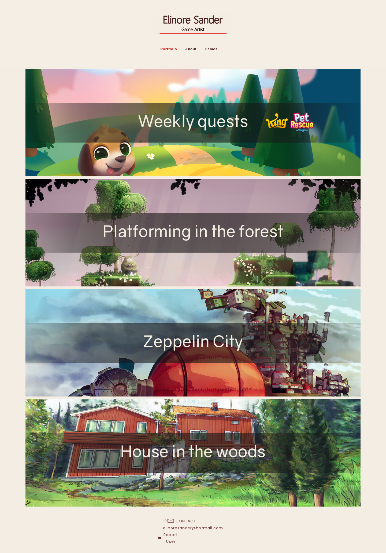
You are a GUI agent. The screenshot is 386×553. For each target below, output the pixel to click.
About (191, 49)
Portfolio (168, 49)
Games (211, 49)
